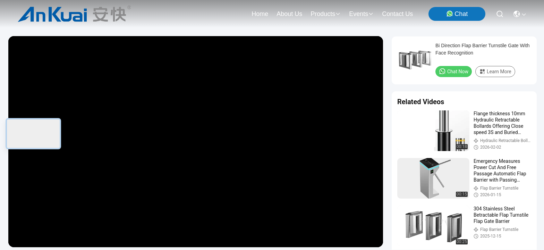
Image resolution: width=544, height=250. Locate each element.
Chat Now (453, 71)
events (361, 13)
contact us (397, 13)
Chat (457, 13)
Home (260, 13)
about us (289, 13)
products (326, 13)
